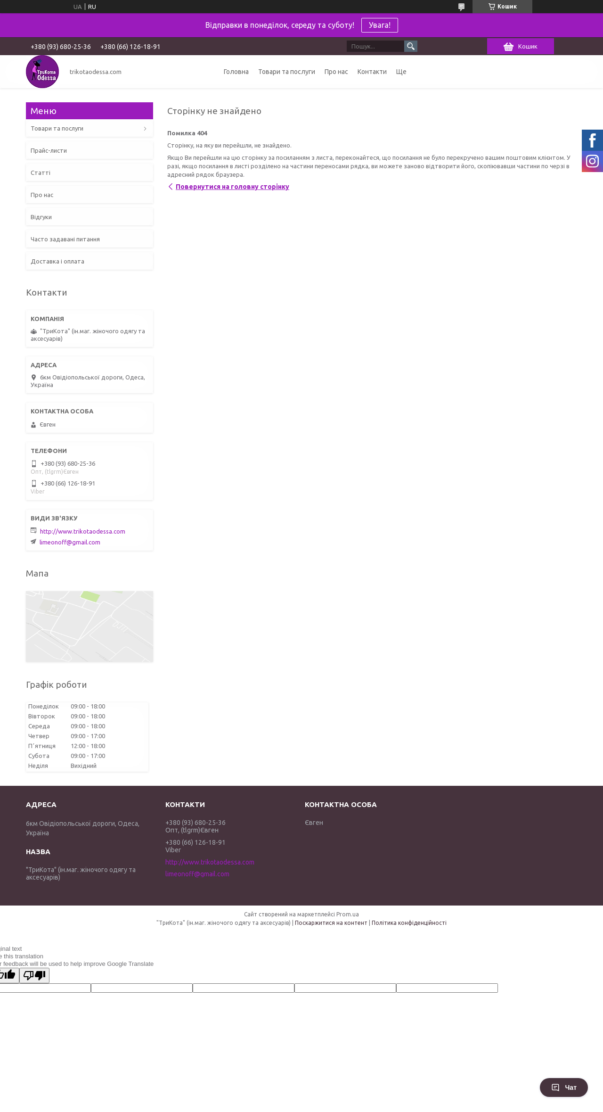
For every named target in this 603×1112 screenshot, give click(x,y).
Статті (40, 172)
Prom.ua (347, 914)
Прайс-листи (49, 150)
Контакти (372, 71)
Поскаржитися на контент (331, 923)
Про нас (336, 71)
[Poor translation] (34, 975)
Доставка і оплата (57, 261)
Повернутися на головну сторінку (232, 186)
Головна (236, 71)
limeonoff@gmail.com (70, 542)
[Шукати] (410, 46)
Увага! (380, 25)
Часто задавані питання (65, 239)
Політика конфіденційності (409, 923)
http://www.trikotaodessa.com (82, 531)
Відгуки (41, 217)
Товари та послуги (286, 71)
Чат (564, 1087)
